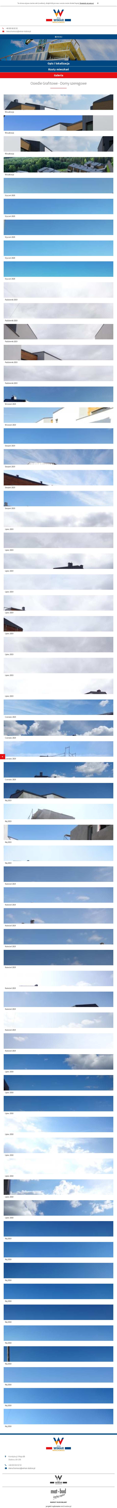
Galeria (58, 75)
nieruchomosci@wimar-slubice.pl (18, 31)
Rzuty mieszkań (58, 69)
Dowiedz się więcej (87, 3)
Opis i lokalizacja (58, 63)
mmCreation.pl (66, 1506)
